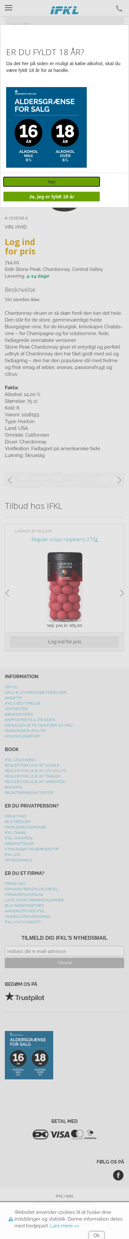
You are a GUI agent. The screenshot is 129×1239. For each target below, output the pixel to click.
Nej (51, 181)
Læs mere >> (64, 1226)
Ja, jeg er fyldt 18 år (51, 196)
